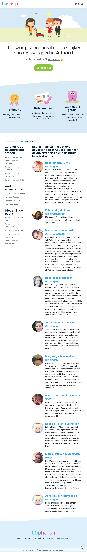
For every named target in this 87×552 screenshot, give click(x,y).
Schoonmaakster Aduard (15, 193)
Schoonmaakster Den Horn (14, 218)
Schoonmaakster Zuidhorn (16, 157)
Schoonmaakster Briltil (14, 180)
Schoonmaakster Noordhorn (12, 174)
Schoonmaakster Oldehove (12, 168)
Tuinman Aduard (12, 197)
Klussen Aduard (11, 204)
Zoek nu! (43, 67)
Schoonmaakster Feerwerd (12, 235)
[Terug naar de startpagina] (11, 4)
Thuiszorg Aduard (12, 201)
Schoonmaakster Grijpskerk (12, 162)
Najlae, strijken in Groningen (62, 423)
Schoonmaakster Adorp (15, 230)
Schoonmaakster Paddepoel (12, 225)
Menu (79, 4)
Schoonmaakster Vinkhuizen (12, 242)
